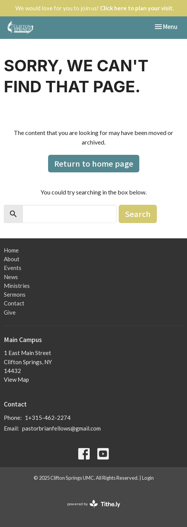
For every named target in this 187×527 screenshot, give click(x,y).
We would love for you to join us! (94, 8)
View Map (16, 379)
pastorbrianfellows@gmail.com (61, 428)
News (11, 276)
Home (11, 250)
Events (12, 267)
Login (148, 478)
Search (138, 213)
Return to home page (93, 163)
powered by (93, 503)
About (11, 258)
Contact (14, 303)
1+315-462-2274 (48, 417)
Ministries (17, 285)
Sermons (15, 294)
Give (10, 312)
